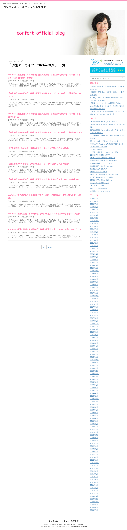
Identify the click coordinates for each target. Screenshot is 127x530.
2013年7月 (94, 410)
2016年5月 (94, 343)
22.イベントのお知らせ (98, 188)
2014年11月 (94, 374)
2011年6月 (94, 479)
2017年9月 (94, 299)
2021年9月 (94, 223)
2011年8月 (94, 474)
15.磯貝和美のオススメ (98, 169)
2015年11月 (94, 357)
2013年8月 (94, 407)
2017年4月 (94, 312)
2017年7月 (94, 304)
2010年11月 (94, 499)
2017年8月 (94, 301)
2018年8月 (94, 285)
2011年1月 (94, 493)
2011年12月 (94, 463)
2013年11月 (94, 399)
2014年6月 (94, 388)
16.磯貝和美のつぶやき (98, 172)
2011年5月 (94, 482)
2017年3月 (94, 315)
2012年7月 (94, 443)
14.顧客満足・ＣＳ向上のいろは (101, 166)
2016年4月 (94, 346)
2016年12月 (94, 324)
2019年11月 (94, 268)
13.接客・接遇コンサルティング (101, 163)
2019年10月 (94, 271)
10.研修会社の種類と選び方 (100, 155)
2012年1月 (94, 460)
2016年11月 (94, 326)
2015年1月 (94, 368)
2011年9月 (94, 471)
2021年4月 (94, 237)
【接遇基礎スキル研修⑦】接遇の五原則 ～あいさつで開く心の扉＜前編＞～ (39, 164)
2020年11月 (94, 251)
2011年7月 (94, 477)
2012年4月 (94, 452)
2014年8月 (94, 382)
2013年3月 (94, 421)
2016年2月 (94, 351)
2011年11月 (94, 465)
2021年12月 (94, 215)
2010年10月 (94, 502)
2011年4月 (94, 485)
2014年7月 (94, 385)
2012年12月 (94, 429)
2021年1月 (94, 246)
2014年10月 (94, 376)
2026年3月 (94, 198)
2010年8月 (94, 507)
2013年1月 (94, 427)
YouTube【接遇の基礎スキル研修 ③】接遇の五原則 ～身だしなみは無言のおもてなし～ (45, 229)
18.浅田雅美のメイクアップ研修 (101, 177)
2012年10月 (94, 435)
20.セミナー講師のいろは (99, 183)
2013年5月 (94, 415)
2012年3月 (94, 454)
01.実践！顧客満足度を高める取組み (103, 122)
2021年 (16, 61)
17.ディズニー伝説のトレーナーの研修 (104, 174)
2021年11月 (94, 218)
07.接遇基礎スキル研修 (27, 81)
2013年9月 (94, 404)
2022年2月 (94, 210)
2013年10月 (94, 401)
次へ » (49, 247)
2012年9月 (94, 438)
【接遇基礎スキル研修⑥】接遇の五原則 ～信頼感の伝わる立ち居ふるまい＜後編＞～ (43, 179)
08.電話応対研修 (96, 149)
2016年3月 (94, 349)
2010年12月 (94, 496)
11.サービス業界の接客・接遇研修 (102, 158)
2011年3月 (94, 488)
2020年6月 (94, 257)
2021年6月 (94, 232)
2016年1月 (94, 354)
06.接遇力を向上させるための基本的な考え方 (106, 144)
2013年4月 (94, 418)
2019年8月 (94, 276)
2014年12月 (94, 371)
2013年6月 (94, 413)
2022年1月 (94, 212)
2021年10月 (94, 221)
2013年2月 (94, 424)
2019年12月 (94, 265)
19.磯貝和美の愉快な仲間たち (101, 180)
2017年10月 (94, 296)
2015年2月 (94, 365)
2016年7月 (94, 337)
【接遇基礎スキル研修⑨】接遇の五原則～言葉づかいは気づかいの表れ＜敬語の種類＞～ (45, 132)
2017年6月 (94, 307)
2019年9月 (94, 274)
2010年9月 (94, 504)
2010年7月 (94, 510)
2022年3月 (94, 207)
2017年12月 (94, 290)
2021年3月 (94, 240)
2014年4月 (94, 393)
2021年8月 (94, 226)
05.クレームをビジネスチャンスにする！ (105, 141)
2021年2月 (94, 243)
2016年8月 (94, 335)
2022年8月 (94, 201)
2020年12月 (94, 248)
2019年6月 (94, 279)
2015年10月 (94, 360)
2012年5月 (94, 449)
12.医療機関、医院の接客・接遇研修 (103, 160)
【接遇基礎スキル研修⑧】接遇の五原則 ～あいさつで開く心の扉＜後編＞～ (39, 148)
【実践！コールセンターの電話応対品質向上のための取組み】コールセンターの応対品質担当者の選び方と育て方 (107, 106)
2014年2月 (94, 396)
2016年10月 (94, 329)
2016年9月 (94, 332)
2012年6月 (94, 446)
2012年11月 (94, 432)
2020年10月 (94, 254)
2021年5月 (94, 235)
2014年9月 (94, 379)
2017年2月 (94, 318)
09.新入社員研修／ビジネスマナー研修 (104, 152)
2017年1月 (94, 321)
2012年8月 (94, 440)
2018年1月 (94, 287)
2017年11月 (94, 293)
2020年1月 (94, 262)
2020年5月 (94, 260)
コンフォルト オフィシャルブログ (24, 7)
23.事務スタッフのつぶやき (100, 191)
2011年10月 (94, 468)
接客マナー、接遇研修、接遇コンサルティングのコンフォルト (63, 524)
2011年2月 (94, 491)
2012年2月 (94, 457)
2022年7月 (94, 204)
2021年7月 (94, 229)
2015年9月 (94, 363)
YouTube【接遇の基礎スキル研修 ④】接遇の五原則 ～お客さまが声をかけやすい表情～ (45, 214)
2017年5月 (94, 310)
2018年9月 (94, 282)
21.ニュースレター (97, 186)
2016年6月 (94, 340)
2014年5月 (94, 390)
